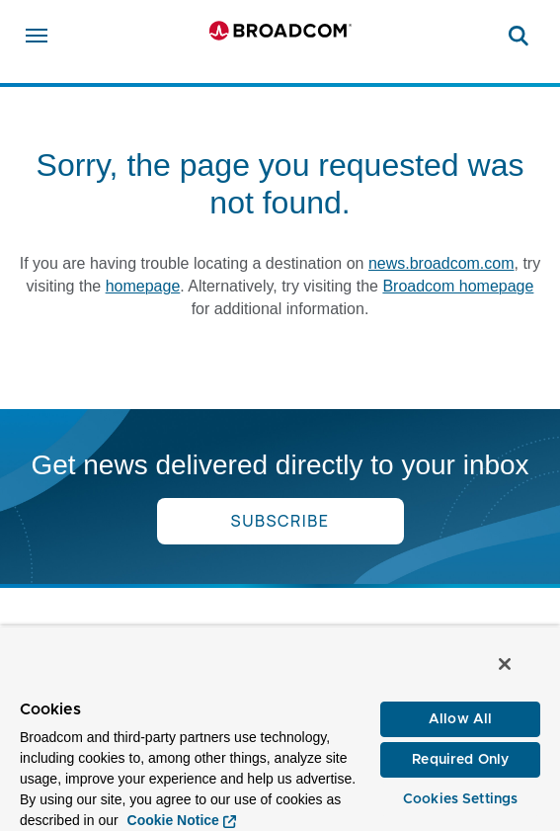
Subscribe (280, 521)
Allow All (460, 719)
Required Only (460, 760)
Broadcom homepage (457, 286)
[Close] (504, 664)
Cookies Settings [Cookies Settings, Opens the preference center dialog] (460, 799)
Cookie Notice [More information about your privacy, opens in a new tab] (173, 820)
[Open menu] (36, 35)
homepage (143, 286)
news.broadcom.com (441, 263)
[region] (280, 728)
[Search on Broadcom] (518, 35)
